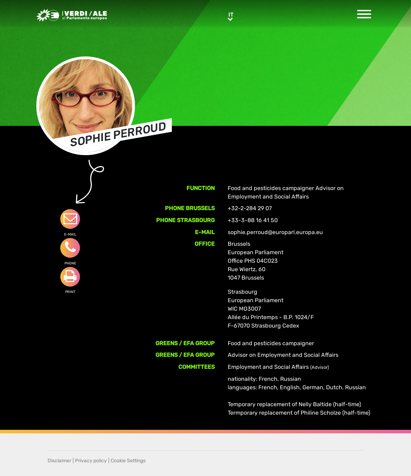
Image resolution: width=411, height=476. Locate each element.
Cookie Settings (128, 461)
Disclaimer (59, 461)
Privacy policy (91, 461)
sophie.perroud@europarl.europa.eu (275, 232)
